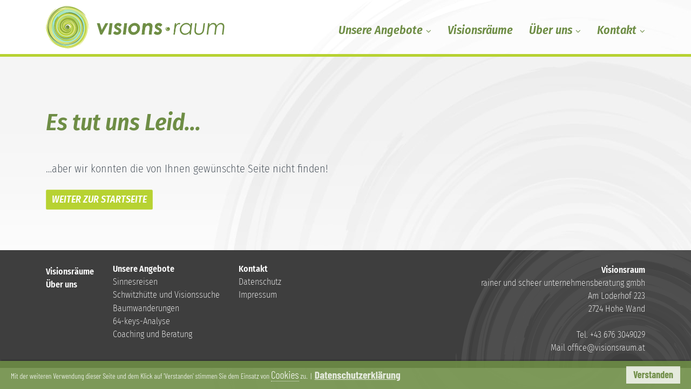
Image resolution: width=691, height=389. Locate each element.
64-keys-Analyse (141, 321)
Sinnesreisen (135, 282)
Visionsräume (480, 30)
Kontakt (621, 30)
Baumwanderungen (146, 308)
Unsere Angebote (384, 30)
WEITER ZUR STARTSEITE (99, 199)
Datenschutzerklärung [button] (476, 374)
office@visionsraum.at (606, 348)
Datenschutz (260, 282)
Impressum (258, 295)
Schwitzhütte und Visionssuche (166, 295)
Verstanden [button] (653, 374)
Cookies (396, 374)
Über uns (555, 30)
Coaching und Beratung (152, 334)
